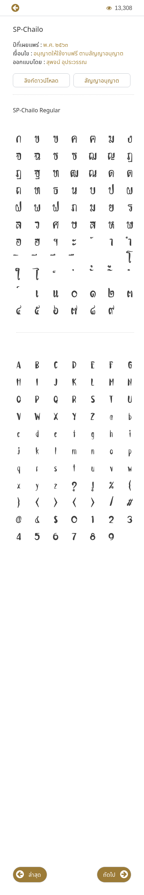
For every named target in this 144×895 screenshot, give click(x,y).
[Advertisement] (72, 630)
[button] (12, 8)
